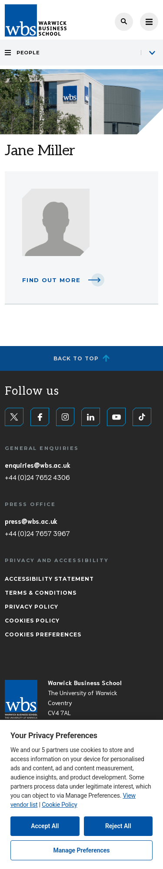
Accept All (45, 825)
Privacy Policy (31, 606)
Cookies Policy (32, 620)
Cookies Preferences (43, 634)
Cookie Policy (59, 804)
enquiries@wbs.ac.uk (37, 464)
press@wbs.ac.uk (31, 520)
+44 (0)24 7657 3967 (37, 533)
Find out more (51, 279)
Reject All (118, 825)
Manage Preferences (81, 850)
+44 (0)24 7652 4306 (37, 477)
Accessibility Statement (49, 579)
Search (124, 22)
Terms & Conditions (41, 592)
